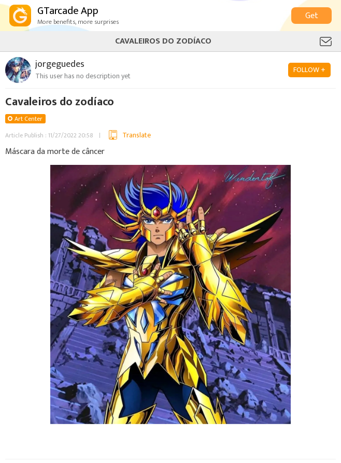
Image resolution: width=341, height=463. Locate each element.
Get (311, 16)
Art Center (28, 118)
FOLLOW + (309, 70)
